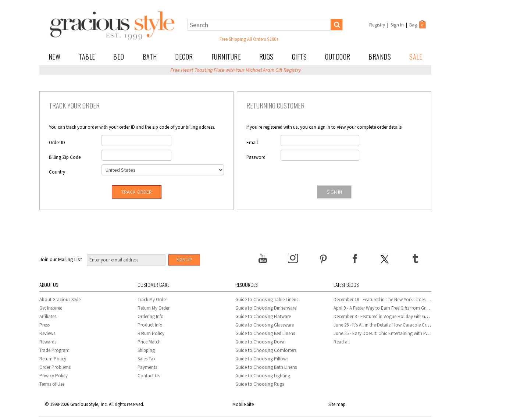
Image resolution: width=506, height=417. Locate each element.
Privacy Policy (53, 376)
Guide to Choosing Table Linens (266, 299)
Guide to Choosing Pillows (262, 359)
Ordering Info (151, 316)
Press (44, 325)
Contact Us (149, 376)
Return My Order (154, 308)
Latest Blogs (346, 284)
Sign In (397, 25)
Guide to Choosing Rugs (259, 384)
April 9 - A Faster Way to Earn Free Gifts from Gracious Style (391, 308)
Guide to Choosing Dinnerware (265, 308)
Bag (418, 24)
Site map (337, 404)
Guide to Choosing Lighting (263, 376)
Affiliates (47, 316)
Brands (379, 56)
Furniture (226, 56)
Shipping (146, 350)
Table (87, 56)
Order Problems (55, 367)
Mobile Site (243, 404)
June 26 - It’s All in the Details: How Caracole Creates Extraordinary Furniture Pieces (415, 325)
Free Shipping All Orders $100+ (249, 39)
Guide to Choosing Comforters (265, 350)
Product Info (150, 325)
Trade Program (54, 350)
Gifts (299, 56)
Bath (150, 56)
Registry (377, 25)
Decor (184, 56)
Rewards (47, 342)
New (55, 56)
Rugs (266, 56)
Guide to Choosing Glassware (264, 325)
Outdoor (337, 56)
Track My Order (152, 299)
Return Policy (52, 359)
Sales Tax (147, 359)
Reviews (47, 333)
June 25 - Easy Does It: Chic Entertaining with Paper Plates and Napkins (404, 333)
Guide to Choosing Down (260, 342)
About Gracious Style (60, 299)
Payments (147, 367)
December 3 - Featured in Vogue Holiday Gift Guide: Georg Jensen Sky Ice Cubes (412, 316)
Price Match (149, 342)
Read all (342, 342)
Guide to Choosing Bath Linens (266, 367)
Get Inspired (51, 308)
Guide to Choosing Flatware (263, 316)
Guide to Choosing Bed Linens (265, 333)
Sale (415, 56)
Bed (118, 56)
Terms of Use (51, 384)
